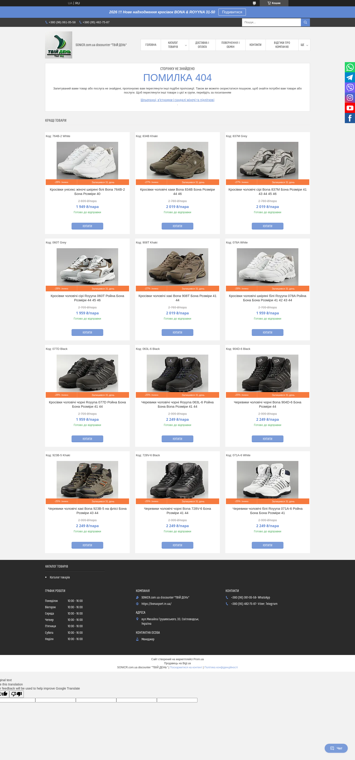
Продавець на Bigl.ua (177, 663)
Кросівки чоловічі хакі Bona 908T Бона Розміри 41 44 (178, 298)
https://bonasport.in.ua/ (156, 604)
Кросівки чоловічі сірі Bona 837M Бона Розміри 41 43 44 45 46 (267, 191)
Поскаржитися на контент (186, 667)
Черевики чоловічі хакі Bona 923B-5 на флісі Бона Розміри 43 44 (87, 511)
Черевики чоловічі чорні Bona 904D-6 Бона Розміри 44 (267, 404)
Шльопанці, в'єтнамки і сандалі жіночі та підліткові (177, 100)
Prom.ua (199, 659)
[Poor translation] (16, 694)
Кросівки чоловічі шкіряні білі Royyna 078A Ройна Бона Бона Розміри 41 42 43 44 (267, 298)
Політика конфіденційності (221, 667)
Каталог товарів (173, 45)
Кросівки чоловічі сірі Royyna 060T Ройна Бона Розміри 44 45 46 (87, 298)
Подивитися (232, 12)
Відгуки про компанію (282, 45)
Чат (336, 748)
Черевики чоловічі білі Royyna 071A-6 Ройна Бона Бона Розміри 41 (268, 511)
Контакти (255, 45)
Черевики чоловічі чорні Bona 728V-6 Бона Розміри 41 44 (177, 511)
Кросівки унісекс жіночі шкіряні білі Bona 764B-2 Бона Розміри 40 (87, 191)
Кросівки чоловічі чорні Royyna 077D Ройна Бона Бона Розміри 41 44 (87, 404)
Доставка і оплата (202, 45)
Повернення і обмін (230, 45)
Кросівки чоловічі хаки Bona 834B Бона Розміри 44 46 (177, 191)
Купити (87, 226)
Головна (150, 45)
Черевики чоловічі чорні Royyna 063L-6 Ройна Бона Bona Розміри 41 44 (177, 404)
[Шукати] (305, 22)
